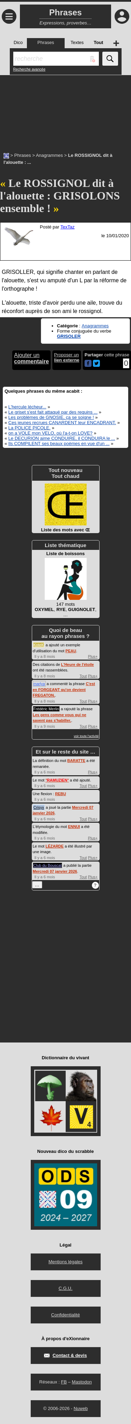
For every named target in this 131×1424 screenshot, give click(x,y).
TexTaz (67, 227)
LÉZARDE (54, 846)
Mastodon (82, 1382)
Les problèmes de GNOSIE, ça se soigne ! (51, 417)
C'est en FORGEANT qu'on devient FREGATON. (64, 689)
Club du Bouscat (48, 865)
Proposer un (66, 357)
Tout (83, 676)
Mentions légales (66, 1261)
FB (64, 1382)
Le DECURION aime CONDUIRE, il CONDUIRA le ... (61, 438)
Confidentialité (65, 1314)
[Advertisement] (65, 110)
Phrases (22, 155)
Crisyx (39, 807)
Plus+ (93, 656)
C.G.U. (66, 1288)
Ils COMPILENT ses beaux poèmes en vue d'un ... (59, 443)
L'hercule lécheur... (27, 406)
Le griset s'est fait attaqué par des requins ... (52, 412)
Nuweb (81, 1408)
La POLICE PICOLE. (29, 427)
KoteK (39, 645)
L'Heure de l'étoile (77, 664)
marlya (39, 684)
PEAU (70, 651)
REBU (60, 794)
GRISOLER (69, 336)
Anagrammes (49, 155)
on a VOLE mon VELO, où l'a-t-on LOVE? (50, 433)
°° (57, 780)
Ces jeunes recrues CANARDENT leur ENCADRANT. (62, 422)
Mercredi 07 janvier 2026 (55, 871)
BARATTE (76, 760)
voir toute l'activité (86, 736)
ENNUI (74, 826)
